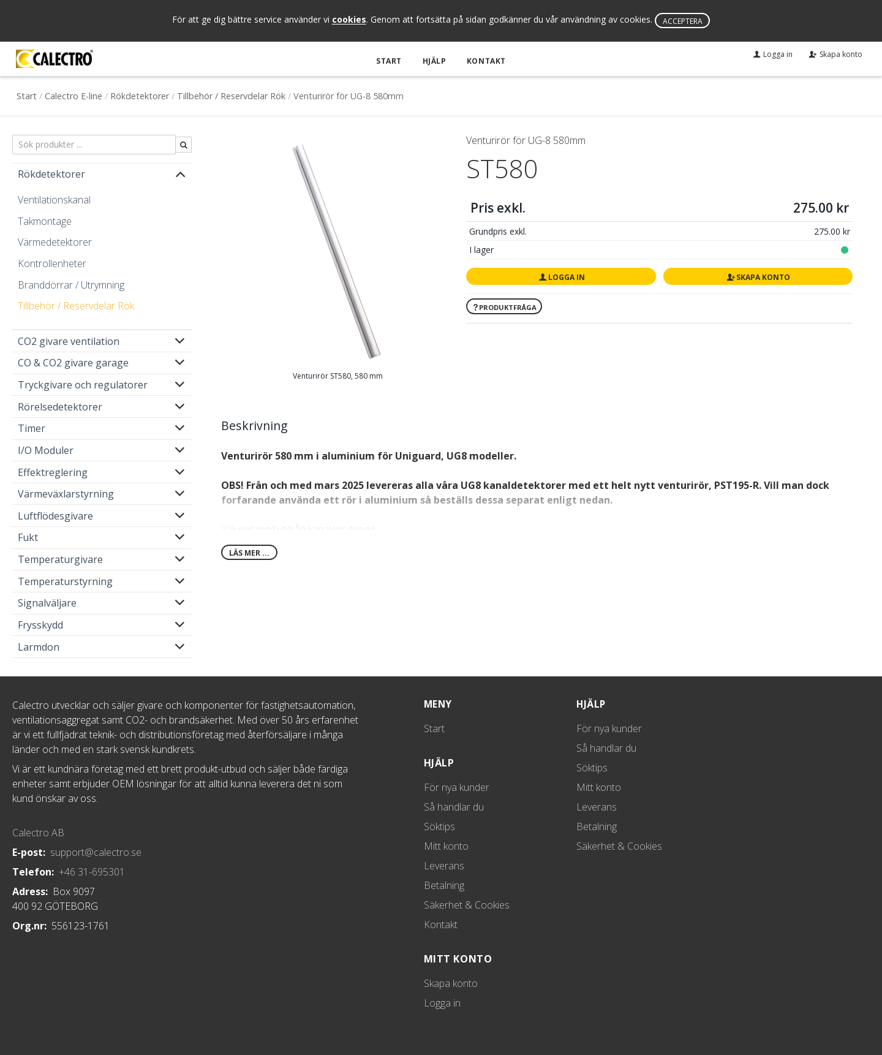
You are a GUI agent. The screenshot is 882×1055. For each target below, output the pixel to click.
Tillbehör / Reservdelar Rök (231, 95)
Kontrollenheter (52, 263)
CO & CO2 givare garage (73, 362)
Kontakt (485, 60)
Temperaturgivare (60, 558)
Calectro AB (38, 832)
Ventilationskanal (54, 199)
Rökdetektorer (139, 95)
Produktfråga (504, 306)
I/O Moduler (46, 449)
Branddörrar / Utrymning (71, 284)
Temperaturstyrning (65, 581)
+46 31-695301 (92, 871)
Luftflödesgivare (55, 515)
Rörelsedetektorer (60, 406)
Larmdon (38, 646)
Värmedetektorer (55, 242)
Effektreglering (53, 471)
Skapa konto (757, 276)
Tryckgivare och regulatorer (83, 384)
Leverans (444, 865)
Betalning (444, 884)
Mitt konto (446, 845)
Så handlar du (454, 806)
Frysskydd (40, 624)
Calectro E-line (73, 95)
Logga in (560, 276)
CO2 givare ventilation (68, 340)
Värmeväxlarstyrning (66, 493)
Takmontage (45, 220)
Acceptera (683, 21)
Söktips (439, 826)
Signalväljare (47, 603)
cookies (349, 20)
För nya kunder (456, 786)
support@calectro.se (95, 851)
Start (391, 60)
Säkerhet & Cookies (467, 904)
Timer (31, 428)
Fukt (28, 537)
